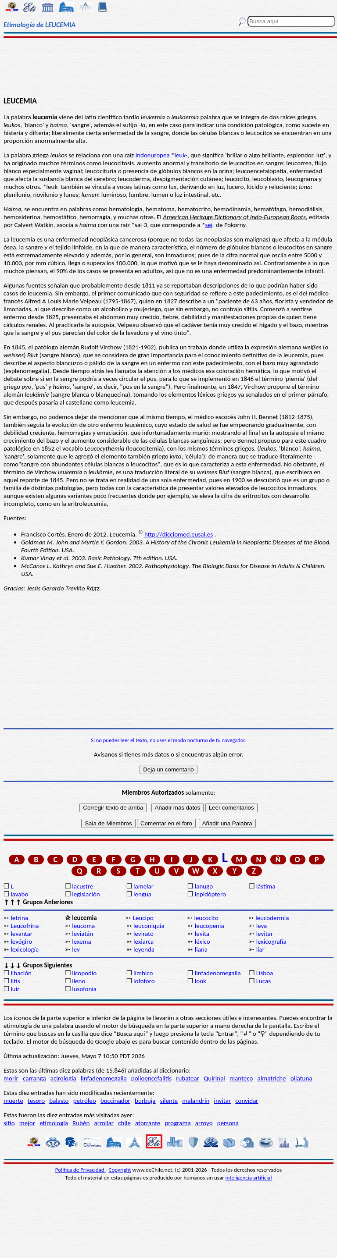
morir (11, 1078)
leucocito (206, 918)
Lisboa (264, 973)
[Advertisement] (168, 66)
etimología (53, 1123)
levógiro (21, 941)
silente (169, 1101)
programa (177, 1123)
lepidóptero (210, 894)
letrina (19, 918)
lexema (81, 941)
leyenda (143, 949)
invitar (222, 1101)
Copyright (120, 1169)
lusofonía (84, 989)
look (200, 981)
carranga (34, 1078)
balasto (58, 1101)
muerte (13, 1101)
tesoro (36, 1101)
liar (260, 949)
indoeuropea (153, 155)
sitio (9, 1123)
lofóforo (144, 981)
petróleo (84, 1101)
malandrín (195, 1101)
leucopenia (209, 926)
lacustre (82, 886)
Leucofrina (25, 926)
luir (15, 989)
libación (21, 973)
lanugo (204, 886)
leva (261, 926)
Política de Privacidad (80, 1169)
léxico (202, 941)
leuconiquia (149, 926)
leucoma (83, 926)
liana (201, 949)
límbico (143, 973)
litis (15, 981)
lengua (142, 894)
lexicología (25, 949)
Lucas (263, 981)
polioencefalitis (151, 1078)
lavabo (19, 894)
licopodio (84, 973)
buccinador (115, 1101)
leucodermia (272, 918)
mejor (27, 1123)
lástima (266, 886)
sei (208, 225)
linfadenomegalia (218, 973)
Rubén (81, 1123)
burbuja (145, 1101)
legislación (86, 894)
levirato (143, 934)
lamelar (143, 886)
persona (228, 1123)
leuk (179, 155)
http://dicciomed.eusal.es (178, 534)
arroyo (204, 1123)
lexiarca (143, 941)
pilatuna (301, 1078)
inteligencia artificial (249, 1177)
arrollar (104, 1123)
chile (124, 1123)
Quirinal (214, 1078)
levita (202, 934)
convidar (246, 1101)
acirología (63, 1078)
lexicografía (271, 941)
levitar (264, 934)
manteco (241, 1078)
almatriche (272, 1078)
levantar (21, 934)
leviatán (82, 934)
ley (76, 949)
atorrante (147, 1123)
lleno (78, 981)
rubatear (187, 1078)
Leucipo (143, 918)
